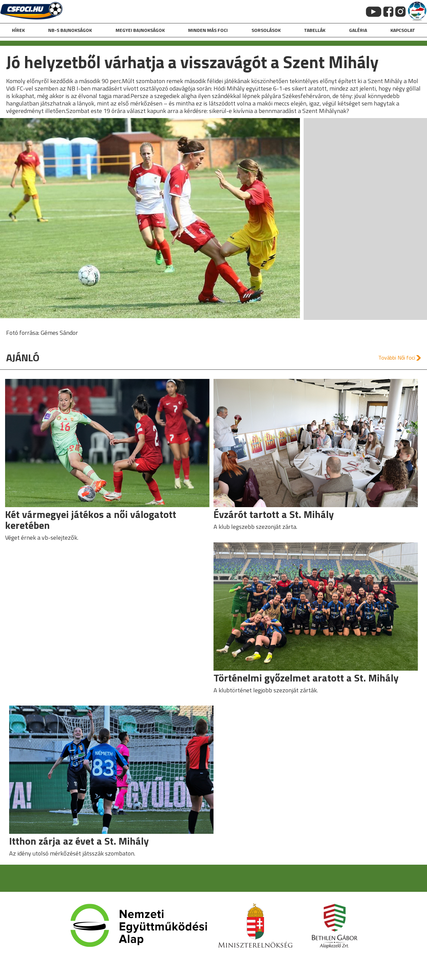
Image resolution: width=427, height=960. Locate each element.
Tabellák (314, 30)
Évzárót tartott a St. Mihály (274, 514)
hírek (18, 30)
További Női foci (396, 357)
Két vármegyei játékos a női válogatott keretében (90, 519)
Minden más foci (208, 30)
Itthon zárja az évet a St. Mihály (79, 841)
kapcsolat (402, 30)
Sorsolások (266, 30)
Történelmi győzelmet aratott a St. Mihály (306, 678)
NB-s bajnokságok (70, 30)
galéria (358, 30)
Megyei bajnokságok (140, 30)
